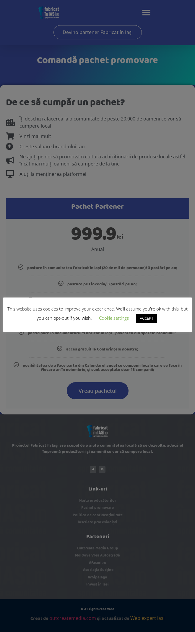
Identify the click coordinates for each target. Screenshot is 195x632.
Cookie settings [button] (114, 318)
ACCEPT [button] (146, 318)
